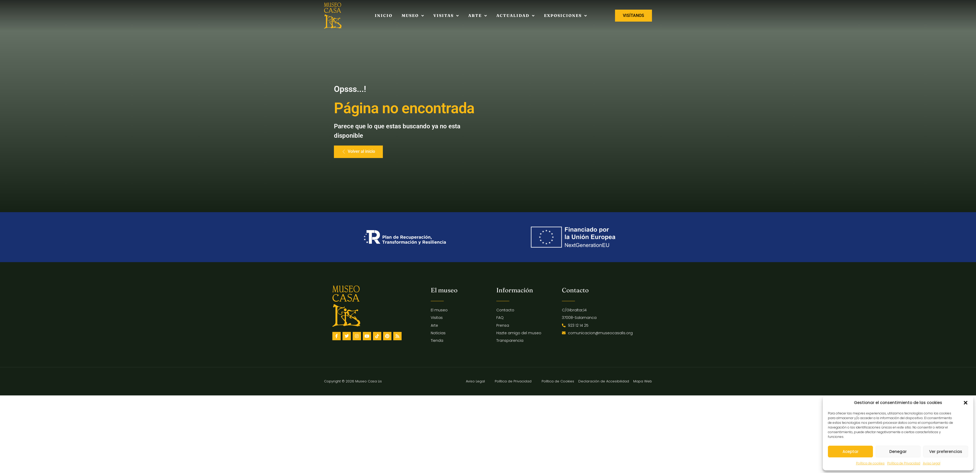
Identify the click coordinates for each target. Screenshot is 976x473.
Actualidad (515, 15)
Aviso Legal (931, 463)
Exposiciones (565, 15)
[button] (965, 402)
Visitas (446, 15)
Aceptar (850, 451)
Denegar (898, 451)
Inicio (383, 15)
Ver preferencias (945, 451)
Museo (413, 15)
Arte (477, 15)
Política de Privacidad (903, 463)
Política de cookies (870, 463)
